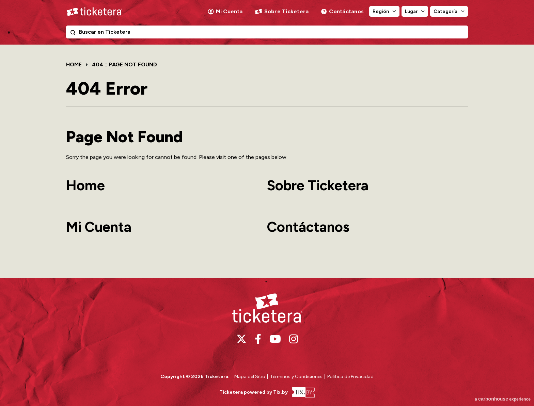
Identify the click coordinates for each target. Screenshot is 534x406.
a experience (503, 399)
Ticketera (94, 11)
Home (74, 64)
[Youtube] (275, 339)
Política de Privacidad (350, 376)
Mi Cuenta (229, 11)
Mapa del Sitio (249, 376)
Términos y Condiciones (297, 376)
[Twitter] (241, 339)
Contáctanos (346, 11)
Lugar (411, 11)
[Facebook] (258, 339)
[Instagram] (293, 339)
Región (381, 11)
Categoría (445, 11)
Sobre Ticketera (286, 11)
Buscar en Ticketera (74, 34)
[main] (267, 161)
